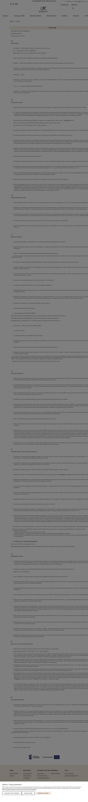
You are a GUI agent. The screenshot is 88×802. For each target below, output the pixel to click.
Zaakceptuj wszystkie (43, 793)
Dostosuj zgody (28, 793)
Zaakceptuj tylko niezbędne (12, 793)
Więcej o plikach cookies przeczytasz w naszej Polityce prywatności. (19, 789)
